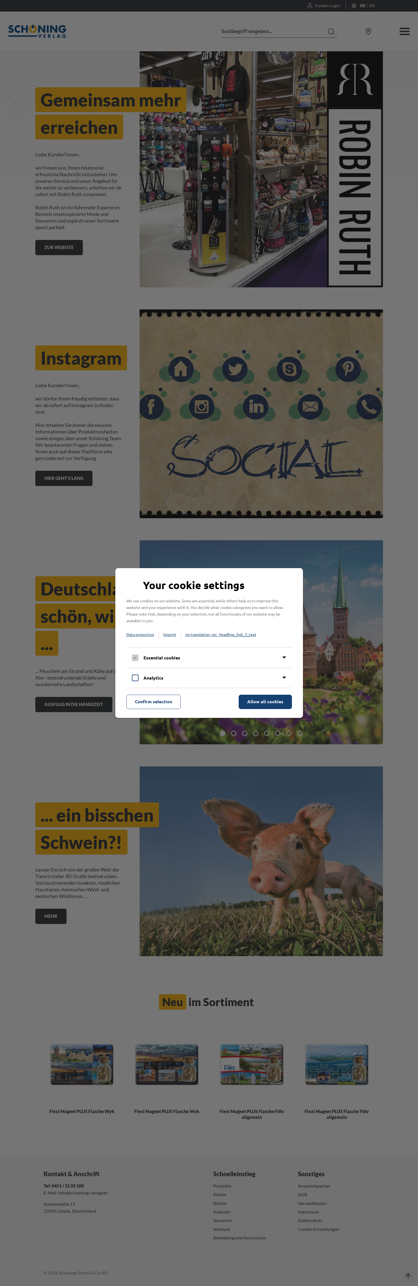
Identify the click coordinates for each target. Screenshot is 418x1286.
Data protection (140, 634)
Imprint (169, 634)
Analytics (153, 678)
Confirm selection (153, 701)
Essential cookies (161, 658)
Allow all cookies (265, 701)
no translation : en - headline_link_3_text (220, 634)
